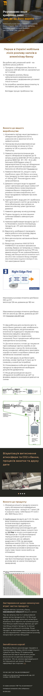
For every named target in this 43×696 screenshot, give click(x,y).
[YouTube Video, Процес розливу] (21, 109)
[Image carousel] (21, 483)
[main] (21, 21)
